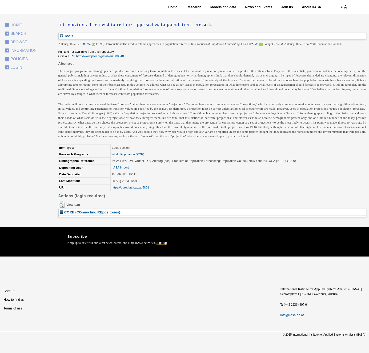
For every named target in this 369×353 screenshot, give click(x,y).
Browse (19, 42)
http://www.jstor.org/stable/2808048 (100, 56)
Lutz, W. (85, 44)
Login (16, 67)
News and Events (258, 7)
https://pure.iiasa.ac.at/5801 (130, 187)
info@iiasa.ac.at (292, 315)
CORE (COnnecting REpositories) (90, 212)
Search (18, 34)
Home (172, 7)
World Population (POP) (128, 154)
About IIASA (311, 7)
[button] (61, 204)
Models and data (223, 7)
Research (193, 7)
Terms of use (13, 308)
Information (24, 50)
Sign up (161, 243)
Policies (19, 59)
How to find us (14, 299)
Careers (9, 291)
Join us (287, 7)
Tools (66, 36)
